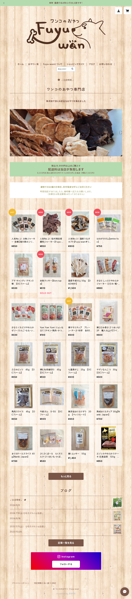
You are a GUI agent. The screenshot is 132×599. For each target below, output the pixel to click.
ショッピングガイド (75, 64)
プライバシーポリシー (20, 583)
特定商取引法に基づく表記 (45, 583)
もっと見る (66, 476)
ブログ (92, 64)
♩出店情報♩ (66, 80)
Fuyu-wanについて (52, 64)
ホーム (21, 64)
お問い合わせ (105, 64)
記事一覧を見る (66, 542)
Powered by (66, 594)
